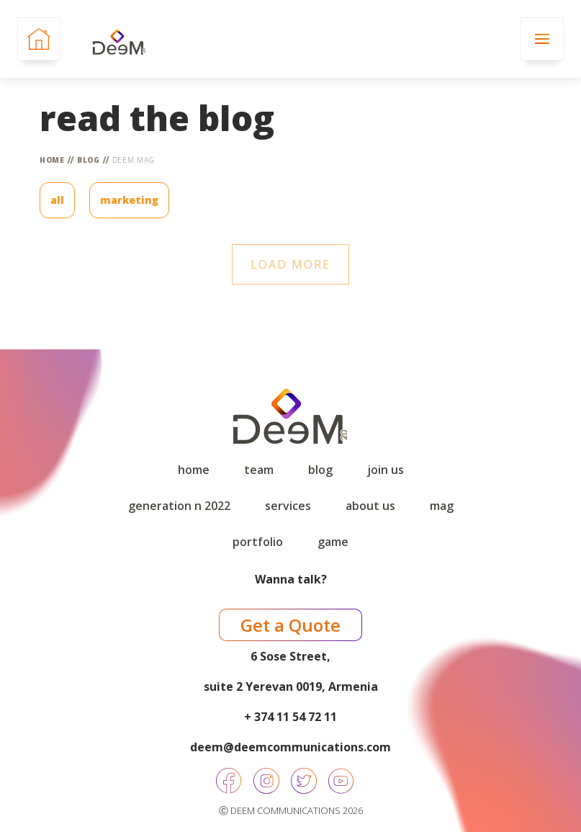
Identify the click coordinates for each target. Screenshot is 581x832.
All (57, 200)
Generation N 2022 (179, 506)
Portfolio (258, 542)
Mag (442, 506)
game (332, 542)
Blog (88, 160)
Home (52, 160)
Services (288, 506)
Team (259, 470)
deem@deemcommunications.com (290, 747)
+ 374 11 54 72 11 (290, 717)
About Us (370, 506)
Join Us (385, 470)
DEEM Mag (133, 160)
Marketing (129, 200)
